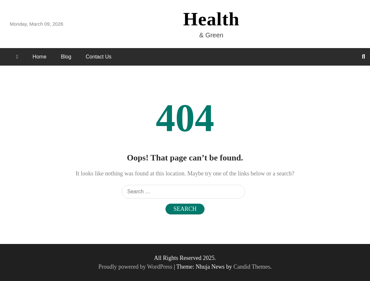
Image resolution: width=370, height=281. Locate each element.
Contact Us (98, 56)
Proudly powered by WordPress (136, 266)
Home (39, 56)
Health (211, 19)
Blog (66, 56)
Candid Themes (251, 266)
